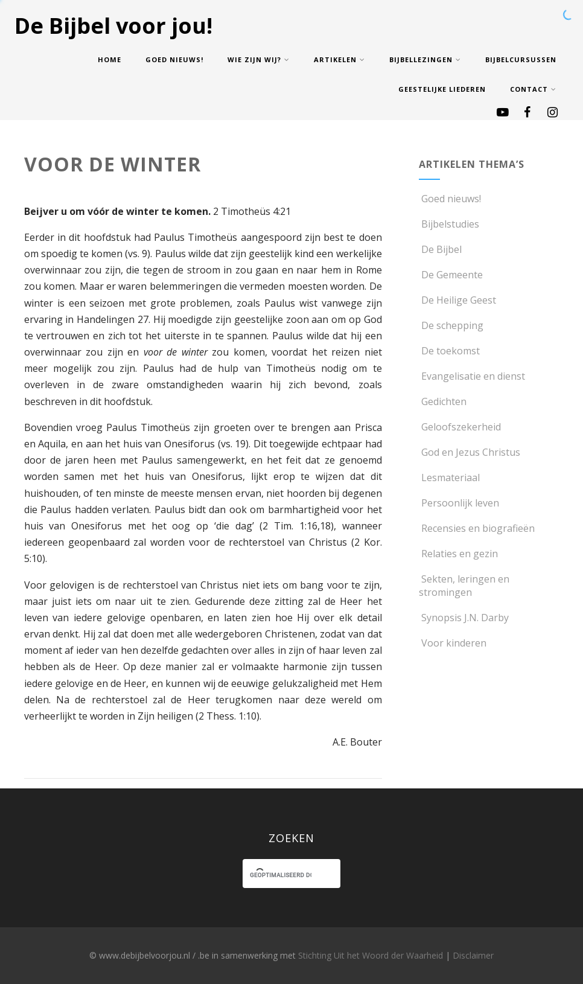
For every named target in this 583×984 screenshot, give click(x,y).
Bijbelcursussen (520, 59)
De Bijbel (440, 249)
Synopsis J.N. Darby (464, 617)
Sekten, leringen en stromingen (464, 585)
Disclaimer (473, 955)
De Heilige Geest (457, 300)
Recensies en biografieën (477, 528)
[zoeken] (280, 875)
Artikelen (339, 59)
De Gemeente (451, 274)
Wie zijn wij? (259, 59)
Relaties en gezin (458, 553)
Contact (533, 89)
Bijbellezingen (425, 59)
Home (109, 59)
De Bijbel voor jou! (113, 25)
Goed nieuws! (174, 59)
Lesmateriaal (449, 477)
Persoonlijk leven (459, 503)
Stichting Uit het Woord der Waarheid (370, 955)
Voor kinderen (452, 643)
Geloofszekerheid (460, 426)
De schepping (451, 325)
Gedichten (443, 401)
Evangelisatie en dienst (472, 376)
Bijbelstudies (449, 224)
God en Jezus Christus (469, 452)
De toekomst (449, 350)
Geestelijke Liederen (442, 89)
